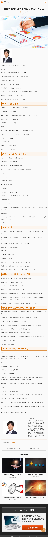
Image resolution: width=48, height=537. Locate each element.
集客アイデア (25, 14)
